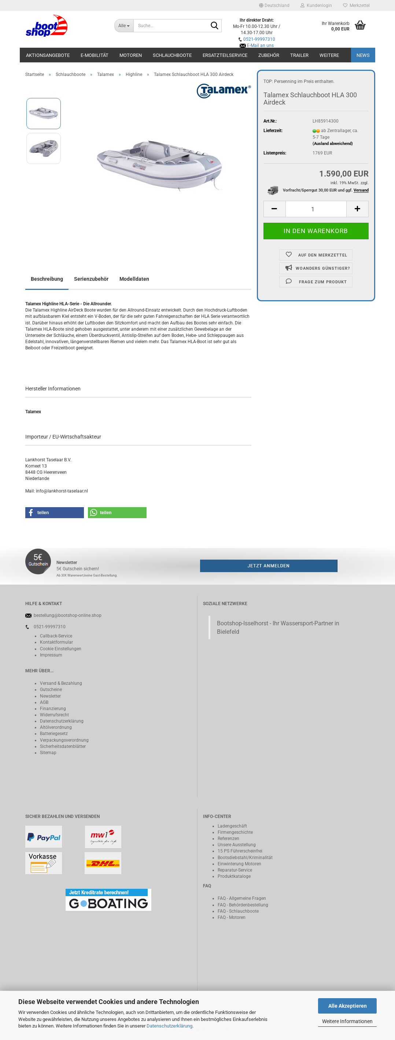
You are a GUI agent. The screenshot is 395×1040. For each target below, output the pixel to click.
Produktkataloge (234, 876)
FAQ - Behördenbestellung (243, 905)
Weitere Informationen (347, 1021)
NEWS (363, 55)
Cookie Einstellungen (60, 648)
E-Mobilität (94, 55)
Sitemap (48, 752)
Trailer (299, 55)
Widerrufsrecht (54, 714)
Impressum (51, 655)
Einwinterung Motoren (239, 863)
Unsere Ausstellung (237, 844)
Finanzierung (53, 708)
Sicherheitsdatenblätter (63, 746)
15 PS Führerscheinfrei (240, 851)
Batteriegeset (53, 733)
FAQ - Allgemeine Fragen (242, 898)
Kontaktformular (56, 642)
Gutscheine (51, 689)
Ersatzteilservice (225, 55)
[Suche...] (123, 25)
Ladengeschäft (232, 826)
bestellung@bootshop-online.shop (67, 615)
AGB (44, 702)
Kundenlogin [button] (316, 5)
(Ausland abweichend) (333, 143)
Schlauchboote (172, 55)
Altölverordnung (56, 727)
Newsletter (50, 696)
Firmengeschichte (235, 832)
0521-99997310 (259, 39)
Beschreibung (47, 279)
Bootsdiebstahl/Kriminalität (245, 857)
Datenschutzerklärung (169, 1026)
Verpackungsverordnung (64, 740)
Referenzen (228, 838)
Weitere (329, 55)
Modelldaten (134, 279)
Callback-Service (56, 636)
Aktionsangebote (48, 55)
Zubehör (268, 55)
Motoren (130, 55)
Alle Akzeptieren (347, 1006)
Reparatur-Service (235, 870)
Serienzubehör (91, 279)
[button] (274, 5)
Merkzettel (356, 5)
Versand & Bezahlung (61, 683)
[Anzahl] (316, 209)
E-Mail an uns (260, 45)
